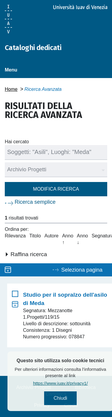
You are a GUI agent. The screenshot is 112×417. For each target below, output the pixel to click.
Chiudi (67, 398)
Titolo (35, 235)
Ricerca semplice (35, 202)
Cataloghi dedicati (33, 47)
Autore (52, 235)
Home (11, 89)
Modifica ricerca (56, 189)
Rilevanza (15, 235)
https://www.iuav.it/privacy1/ (67, 383)
